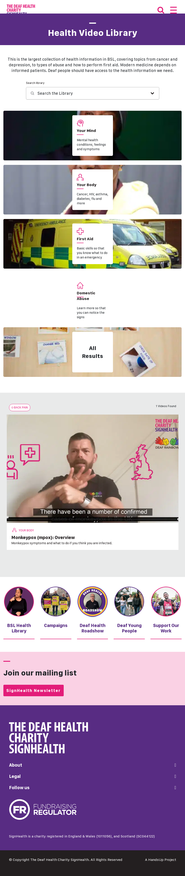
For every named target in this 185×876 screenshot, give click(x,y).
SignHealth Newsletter (33, 690)
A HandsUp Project (160, 860)
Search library (35, 83)
